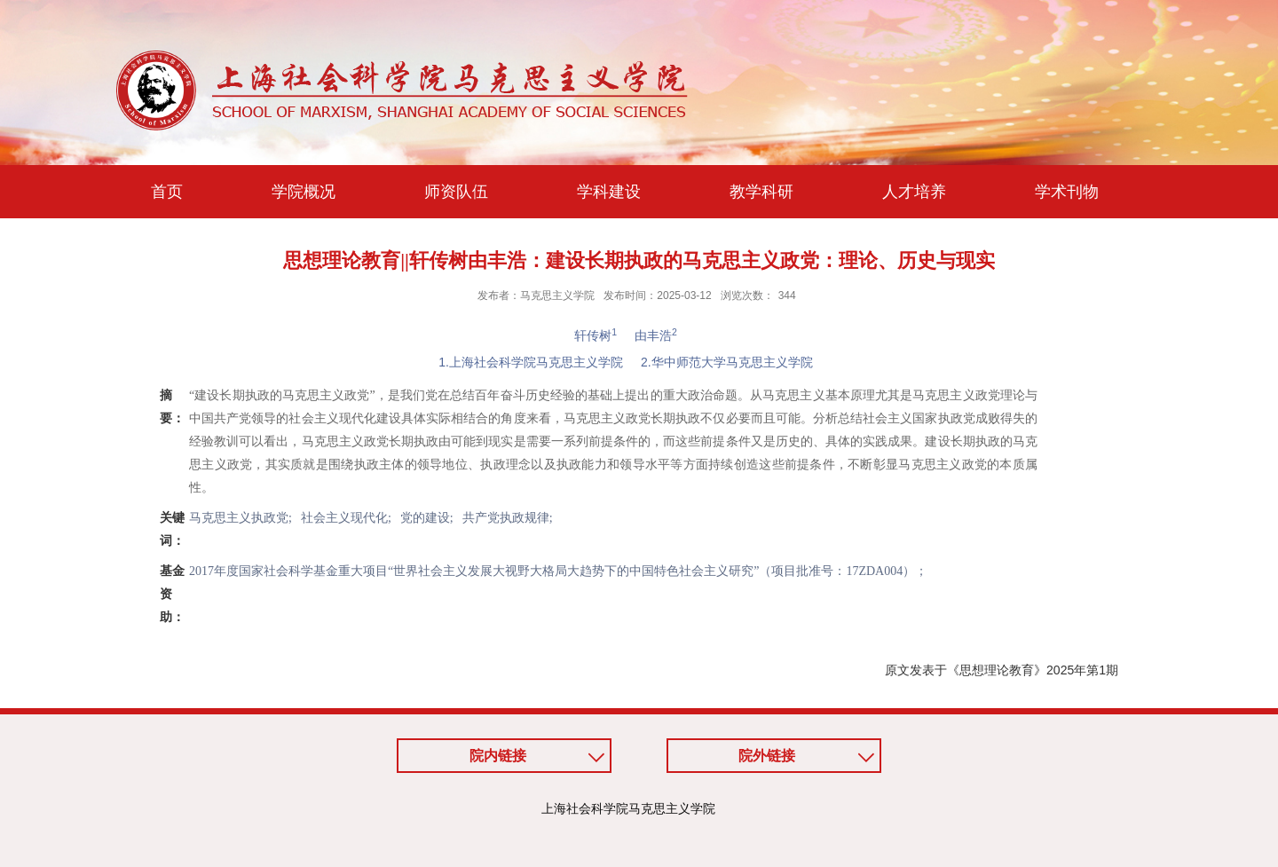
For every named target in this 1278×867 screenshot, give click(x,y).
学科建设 (609, 192)
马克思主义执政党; (240, 517)
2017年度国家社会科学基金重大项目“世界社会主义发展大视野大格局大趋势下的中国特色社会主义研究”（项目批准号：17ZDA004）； (558, 571)
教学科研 (761, 192)
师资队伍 (456, 192)
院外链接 (766, 755)
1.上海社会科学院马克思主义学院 (530, 362)
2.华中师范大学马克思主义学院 (727, 362)
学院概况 (303, 192)
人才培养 (914, 192)
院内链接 (497, 755)
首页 (167, 192)
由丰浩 (656, 335)
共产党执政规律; (507, 517)
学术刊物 (1067, 192)
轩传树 (595, 335)
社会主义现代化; (346, 517)
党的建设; (427, 517)
